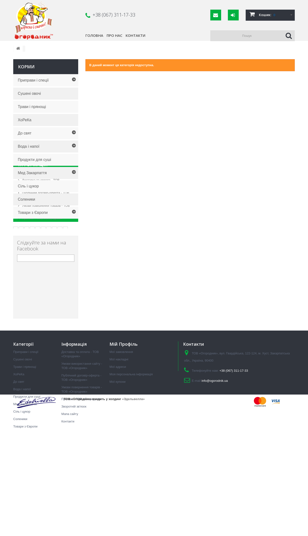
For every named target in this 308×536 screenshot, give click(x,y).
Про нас (114, 35)
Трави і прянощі (32, 107)
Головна (94, 35)
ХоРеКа (24, 120)
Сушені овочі (29, 93)
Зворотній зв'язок (73, 495)
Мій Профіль (123, 432)
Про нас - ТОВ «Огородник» (41, 283)
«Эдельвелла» (133, 526)
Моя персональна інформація (131, 462)
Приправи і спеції (33, 80)
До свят (25, 133)
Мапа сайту (69, 502)
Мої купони (117, 470)
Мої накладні (118, 447)
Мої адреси (117, 455)
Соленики (26, 199)
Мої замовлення (121, 440)
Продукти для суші (34, 160)
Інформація (33, 231)
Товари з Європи (33, 213)
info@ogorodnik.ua (214, 469)
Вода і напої (28, 146)
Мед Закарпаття (32, 173)
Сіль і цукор (28, 186)
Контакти (135, 35)
